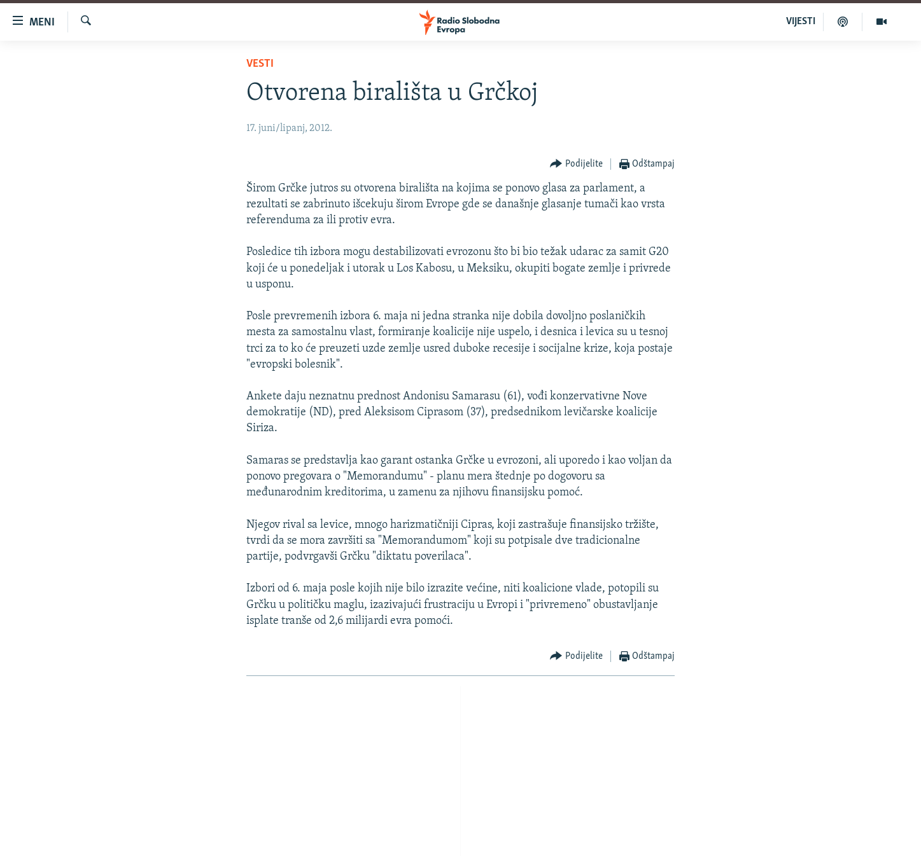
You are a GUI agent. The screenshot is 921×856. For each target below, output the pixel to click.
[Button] (576, 164)
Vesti (260, 64)
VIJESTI (800, 22)
